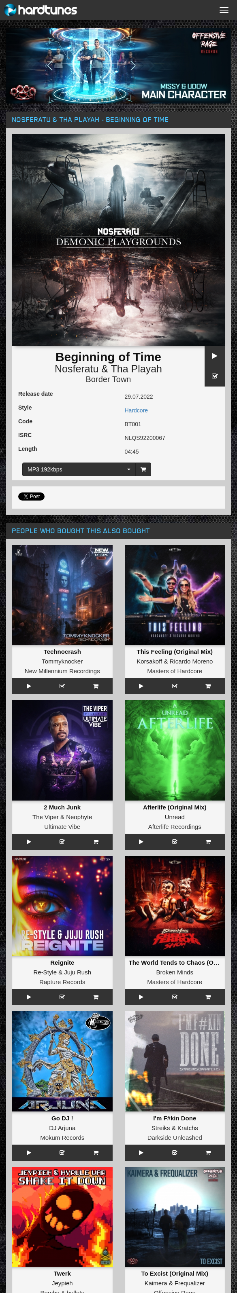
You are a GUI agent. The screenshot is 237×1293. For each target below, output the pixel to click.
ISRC (25, 435)
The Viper (45, 816)
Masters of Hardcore (174, 671)
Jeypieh (62, 1283)
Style (25, 407)
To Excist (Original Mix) (174, 1273)
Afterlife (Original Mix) (175, 807)
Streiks (161, 1127)
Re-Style (45, 972)
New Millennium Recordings (62, 671)
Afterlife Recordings (174, 826)
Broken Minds (174, 972)
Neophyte (79, 816)
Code (25, 421)
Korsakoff (149, 661)
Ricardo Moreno (191, 661)
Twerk (62, 1273)
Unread (175, 816)
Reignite (62, 962)
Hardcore (136, 410)
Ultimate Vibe (62, 826)
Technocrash (62, 651)
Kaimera (156, 1283)
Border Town (108, 379)
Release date (35, 394)
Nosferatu (76, 368)
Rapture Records (62, 981)
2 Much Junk (62, 807)
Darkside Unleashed (174, 1137)
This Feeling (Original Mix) (175, 651)
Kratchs (187, 1127)
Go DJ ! (62, 1118)
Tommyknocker (62, 661)
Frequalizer (190, 1283)
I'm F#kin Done (174, 1118)
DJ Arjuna (62, 1127)
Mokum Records (62, 1137)
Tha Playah (136, 368)
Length (27, 449)
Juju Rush (77, 972)
